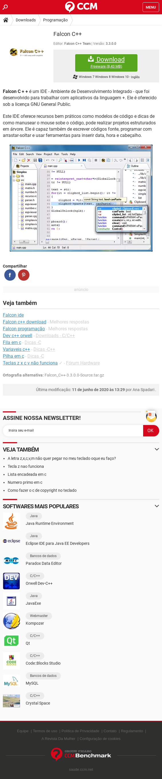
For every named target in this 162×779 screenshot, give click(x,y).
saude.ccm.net (81, 769)
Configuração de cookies (100, 738)
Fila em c (12, 342)
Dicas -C (33, 342)
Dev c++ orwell (17, 335)
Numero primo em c (25, 482)
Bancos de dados (43, 556)
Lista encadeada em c (27, 474)
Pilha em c (13, 356)
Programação (55, 20)
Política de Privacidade (80, 731)
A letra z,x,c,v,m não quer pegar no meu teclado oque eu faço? (62, 458)
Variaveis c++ (16, 349)
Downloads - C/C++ (55, 335)
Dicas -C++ (44, 349)
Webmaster (39, 616)
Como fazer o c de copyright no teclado (42, 490)
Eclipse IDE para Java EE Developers (57, 543)
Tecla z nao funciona (26, 466)
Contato (110, 731)
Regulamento (132, 731)
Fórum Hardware (83, 363)
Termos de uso (45, 731)
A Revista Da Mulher (58, 738)
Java (34, 516)
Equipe (23, 731)
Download (106, 62)
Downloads (26, 20)
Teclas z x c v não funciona (30, 363)
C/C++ (35, 576)
